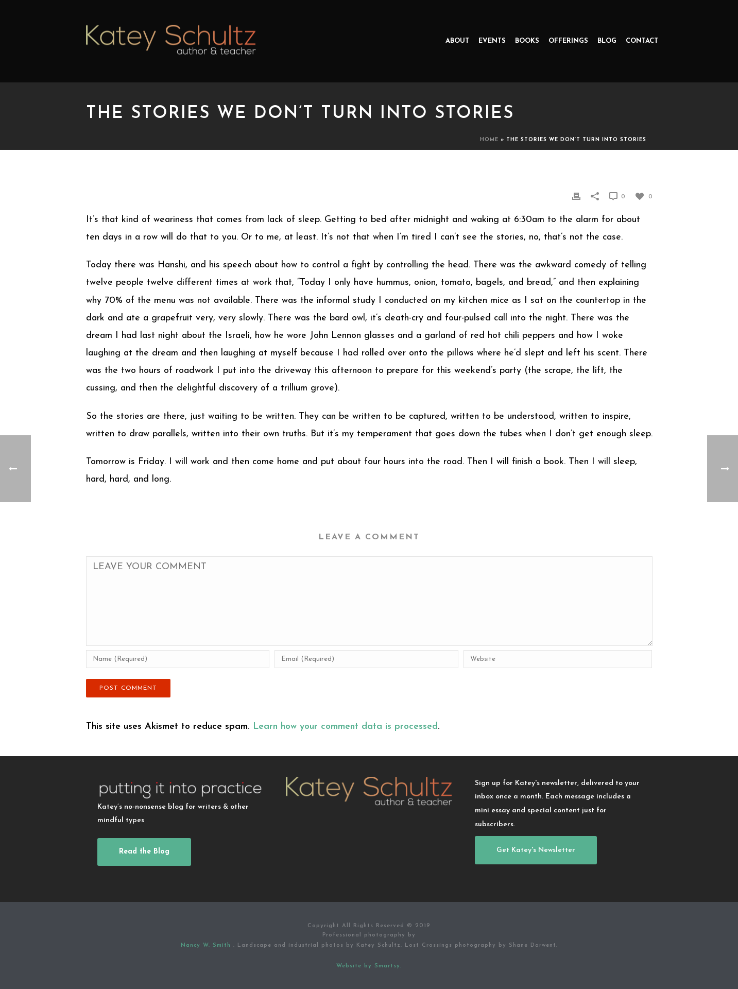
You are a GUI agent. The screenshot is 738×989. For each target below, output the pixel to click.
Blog (606, 41)
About (457, 41)
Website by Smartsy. (369, 966)
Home (489, 140)
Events (492, 41)
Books (527, 41)
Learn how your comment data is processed (345, 726)
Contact (642, 41)
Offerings (568, 41)
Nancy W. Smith (207, 945)
